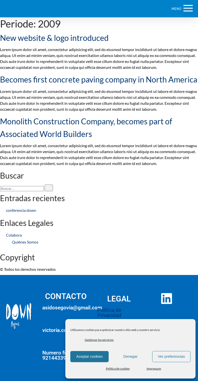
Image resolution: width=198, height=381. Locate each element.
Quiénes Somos (25, 242)
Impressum (154, 368)
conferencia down (21, 210)
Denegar (130, 356)
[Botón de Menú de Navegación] (182, 8)
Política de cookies (118, 368)
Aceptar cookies (89, 356)
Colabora (14, 235)
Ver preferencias (171, 356)
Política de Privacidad (109, 312)
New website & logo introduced (54, 38)
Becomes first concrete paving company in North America (98, 79)
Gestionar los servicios (99, 340)
